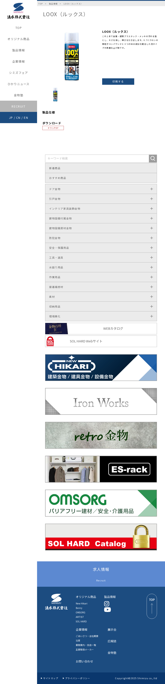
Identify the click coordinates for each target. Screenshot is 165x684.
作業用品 (54, 277)
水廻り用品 (56, 267)
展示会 (112, 629)
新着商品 (54, 168)
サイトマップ (50, 678)
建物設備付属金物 (60, 218)
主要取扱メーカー (85, 649)
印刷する (118, 81)
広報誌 (112, 641)
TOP (18, 28)
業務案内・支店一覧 (86, 645)
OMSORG (80, 612)
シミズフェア (18, 72)
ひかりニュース (18, 84)
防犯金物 (54, 238)
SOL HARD (81, 621)
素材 (52, 297)
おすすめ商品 (57, 178)
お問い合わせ (84, 661)
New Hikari (81, 603)
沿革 (78, 640)
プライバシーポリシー (77, 678)
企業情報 (18, 61)
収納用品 (54, 306)
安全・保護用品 (59, 248)
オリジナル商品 (18, 39)
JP (11, 117)
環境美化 (54, 316)
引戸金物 (54, 199)
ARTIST (80, 617)
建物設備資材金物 (60, 228)
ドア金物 (54, 189)
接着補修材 (56, 287)
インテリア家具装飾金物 (64, 208)
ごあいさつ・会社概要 (87, 636)
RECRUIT (18, 106)
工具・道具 (56, 257)
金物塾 (18, 95)
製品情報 (18, 50)
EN (26, 117)
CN (18, 117)
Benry (79, 608)
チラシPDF (53, 127)
